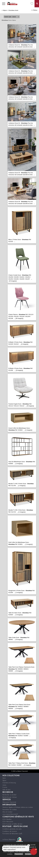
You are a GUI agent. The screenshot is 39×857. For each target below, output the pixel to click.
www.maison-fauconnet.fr (10, 814)
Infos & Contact (7, 812)
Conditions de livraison (9, 831)
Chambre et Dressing (9, 783)
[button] (33, 851)
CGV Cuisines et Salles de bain (12, 824)
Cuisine (4, 787)
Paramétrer (18, 854)
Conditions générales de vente (11, 829)
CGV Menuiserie (7, 821)
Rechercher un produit (9, 795)
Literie (4, 785)
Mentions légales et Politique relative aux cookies (17, 807)
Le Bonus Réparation (8, 839)
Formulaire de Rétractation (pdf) (12, 833)
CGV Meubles (7, 819)
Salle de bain (6, 790)
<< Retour (34, 10)
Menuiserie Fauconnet (9, 802)
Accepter (28, 854)
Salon (4, 778)
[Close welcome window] (28, 845)
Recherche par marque (9, 797)
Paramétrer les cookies (9, 809)
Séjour (5, 10)
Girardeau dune (13, 10)
